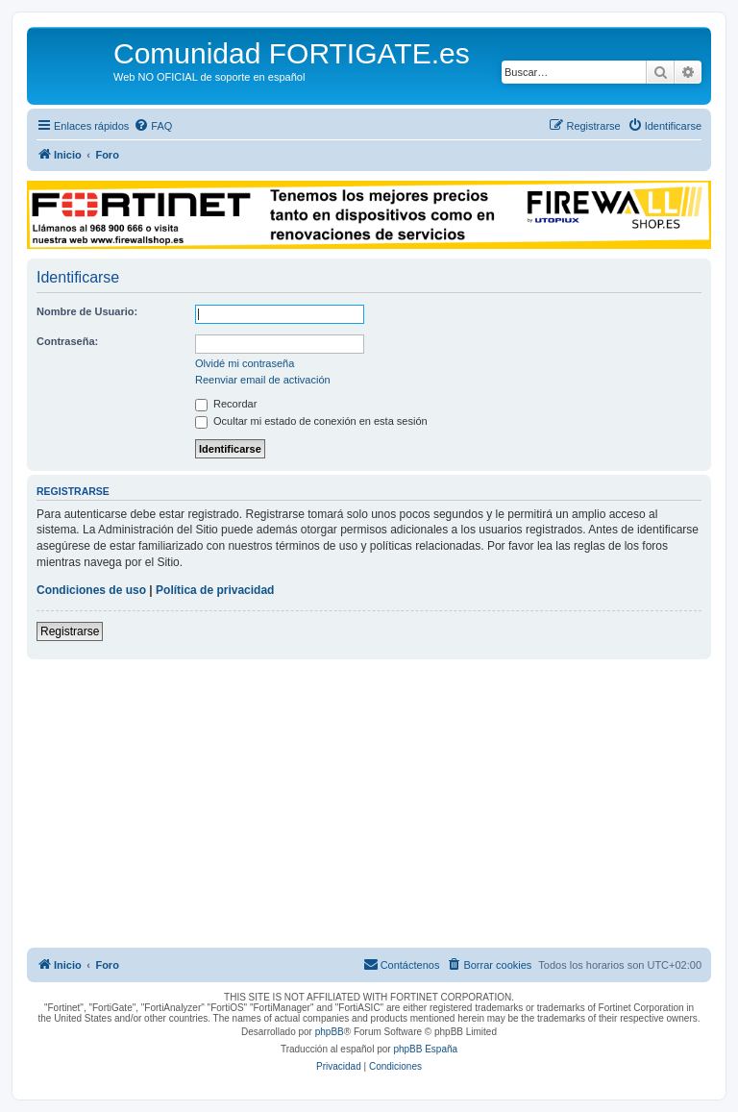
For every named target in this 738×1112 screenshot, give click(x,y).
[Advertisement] (369, 803)
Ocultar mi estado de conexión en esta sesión (311, 421)
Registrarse (69, 631)
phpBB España (425, 1049)
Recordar (226, 403)
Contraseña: (67, 341)
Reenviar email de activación (263, 379)
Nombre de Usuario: (87, 311)
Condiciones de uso (91, 590)
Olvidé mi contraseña (244, 363)
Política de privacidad (215, 590)
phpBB (329, 1031)
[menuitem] (153, 125)
